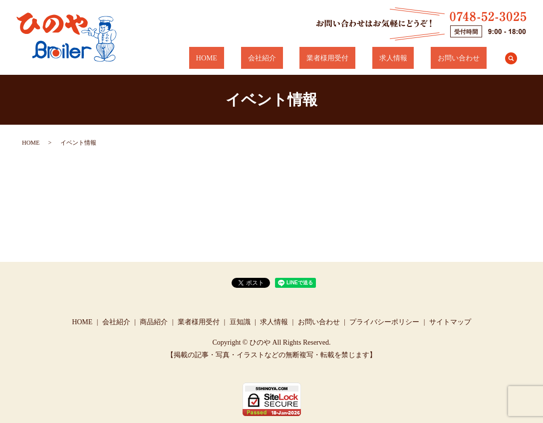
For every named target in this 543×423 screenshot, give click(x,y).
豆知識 (240, 322)
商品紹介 (154, 322)
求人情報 (414, 58)
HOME (269, 58)
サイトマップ (450, 322)
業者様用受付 (362, 58)
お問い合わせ (466, 58)
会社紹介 (310, 58)
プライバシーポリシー (384, 322)
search (511, 58)
